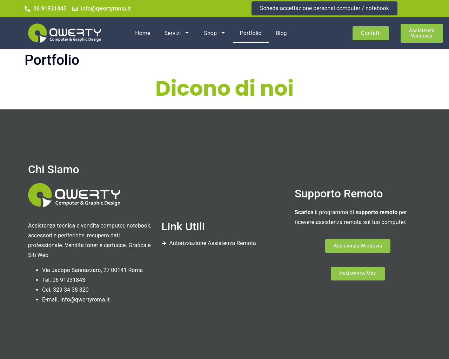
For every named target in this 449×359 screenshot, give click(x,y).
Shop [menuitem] (215, 33)
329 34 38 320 (71, 289)
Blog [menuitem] (281, 33)
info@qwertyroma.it (84, 299)
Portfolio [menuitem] (251, 33)
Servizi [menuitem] (177, 33)
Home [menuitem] (142, 33)
